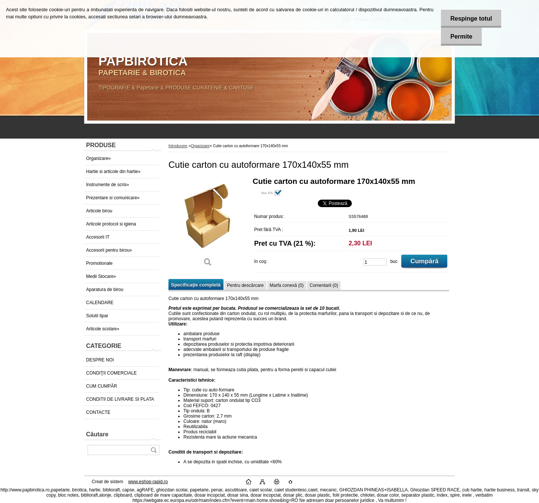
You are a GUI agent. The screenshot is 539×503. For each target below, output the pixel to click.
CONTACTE (98, 412)
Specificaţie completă (195, 285)
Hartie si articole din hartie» (113, 171)
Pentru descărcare (245, 285)
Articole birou (99, 210)
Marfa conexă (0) (287, 285)
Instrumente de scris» (107, 184)
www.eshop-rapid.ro (148, 481)
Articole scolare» (102, 328)
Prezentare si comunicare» (113, 197)
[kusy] (375, 262)
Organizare (200, 146)
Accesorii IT (98, 237)
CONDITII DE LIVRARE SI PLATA (120, 399)
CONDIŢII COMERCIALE (111, 373)
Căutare (97, 434)
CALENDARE (99, 302)
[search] (153, 450)
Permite (461, 36)
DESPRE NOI (100, 360)
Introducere (178, 146)
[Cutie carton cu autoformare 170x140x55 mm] (208, 225)
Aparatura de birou (104, 289)
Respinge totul (471, 18)
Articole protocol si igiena (111, 224)
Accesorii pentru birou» (109, 250)
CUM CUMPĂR (101, 386)
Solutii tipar (97, 315)
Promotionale (99, 263)
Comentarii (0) (324, 285)
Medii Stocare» (101, 276)
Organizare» (98, 158)
